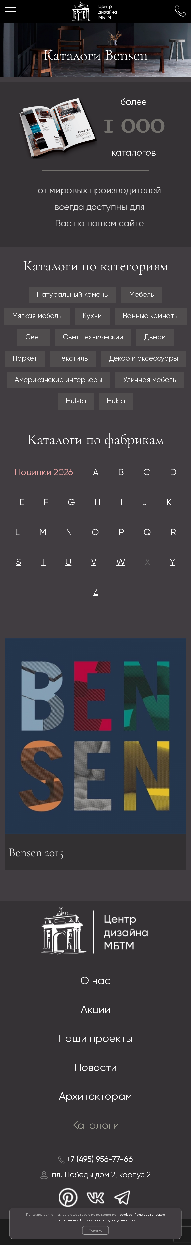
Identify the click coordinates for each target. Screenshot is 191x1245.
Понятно (95, 1230)
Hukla (116, 401)
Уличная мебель (149, 380)
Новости (95, 1068)
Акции (96, 1010)
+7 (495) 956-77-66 (100, 1160)
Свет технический (93, 337)
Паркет (25, 358)
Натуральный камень (72, 294)
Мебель (141, 294)
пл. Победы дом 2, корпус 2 (101, 1175)
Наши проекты (95, 1039)
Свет (33, 337)
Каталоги (95, 1126)
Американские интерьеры (58, 380)
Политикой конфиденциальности (107, 1220)
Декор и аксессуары (143, 358)
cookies (126, 1214)
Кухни (92, 316)
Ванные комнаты (151, 316)
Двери (155, 337)
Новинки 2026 (44, 472)
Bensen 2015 (36, 854)
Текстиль (73, 358)
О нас (95, 981)
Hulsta (76, 401)
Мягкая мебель (37, 316)
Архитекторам (95, 1097)
